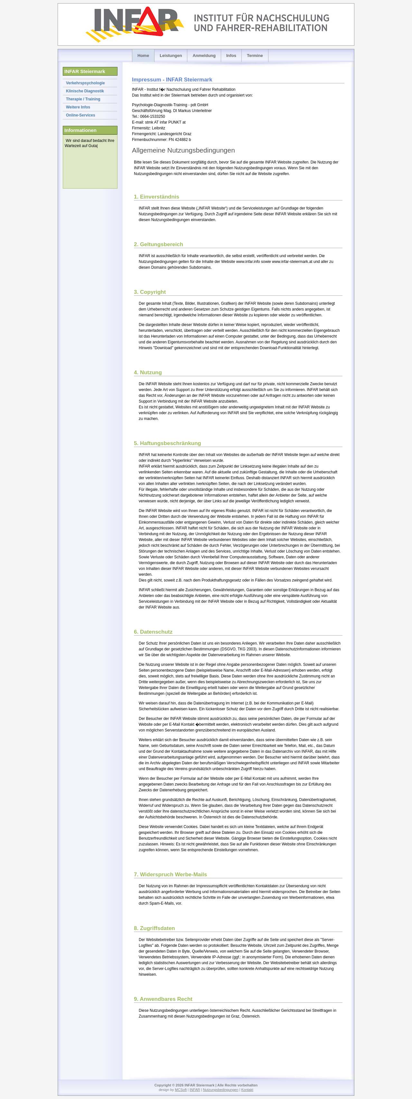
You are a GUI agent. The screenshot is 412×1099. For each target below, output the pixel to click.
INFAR (195, 1090)
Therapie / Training (83, 99)
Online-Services (80, 115)
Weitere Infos (78, 107)
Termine (255, 55)
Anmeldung (204, 55)
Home (143, 55)
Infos (231, 55)
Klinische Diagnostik (85, 91)
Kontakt (247, 1090)
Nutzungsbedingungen (220, 1090)
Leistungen (171, 55)
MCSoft (181, 1090)
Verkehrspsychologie (85, 83)
